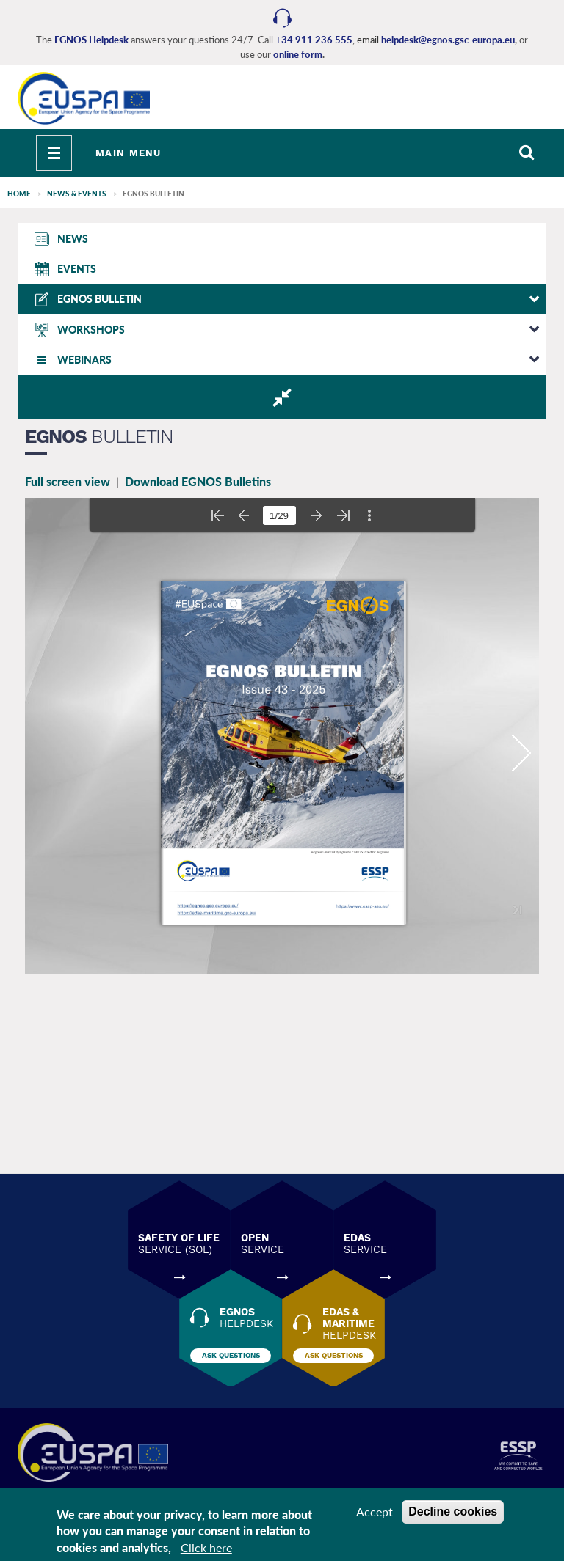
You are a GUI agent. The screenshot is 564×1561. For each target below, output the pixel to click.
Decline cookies (452, 1511)
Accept (374, 1511)
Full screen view (67, 481)
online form (297, 54)
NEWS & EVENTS (76, 193)
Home (19, 193)
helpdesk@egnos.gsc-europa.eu (448, 39)
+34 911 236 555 (313, 39)
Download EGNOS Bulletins (198, 481)
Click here (206, 1547)
